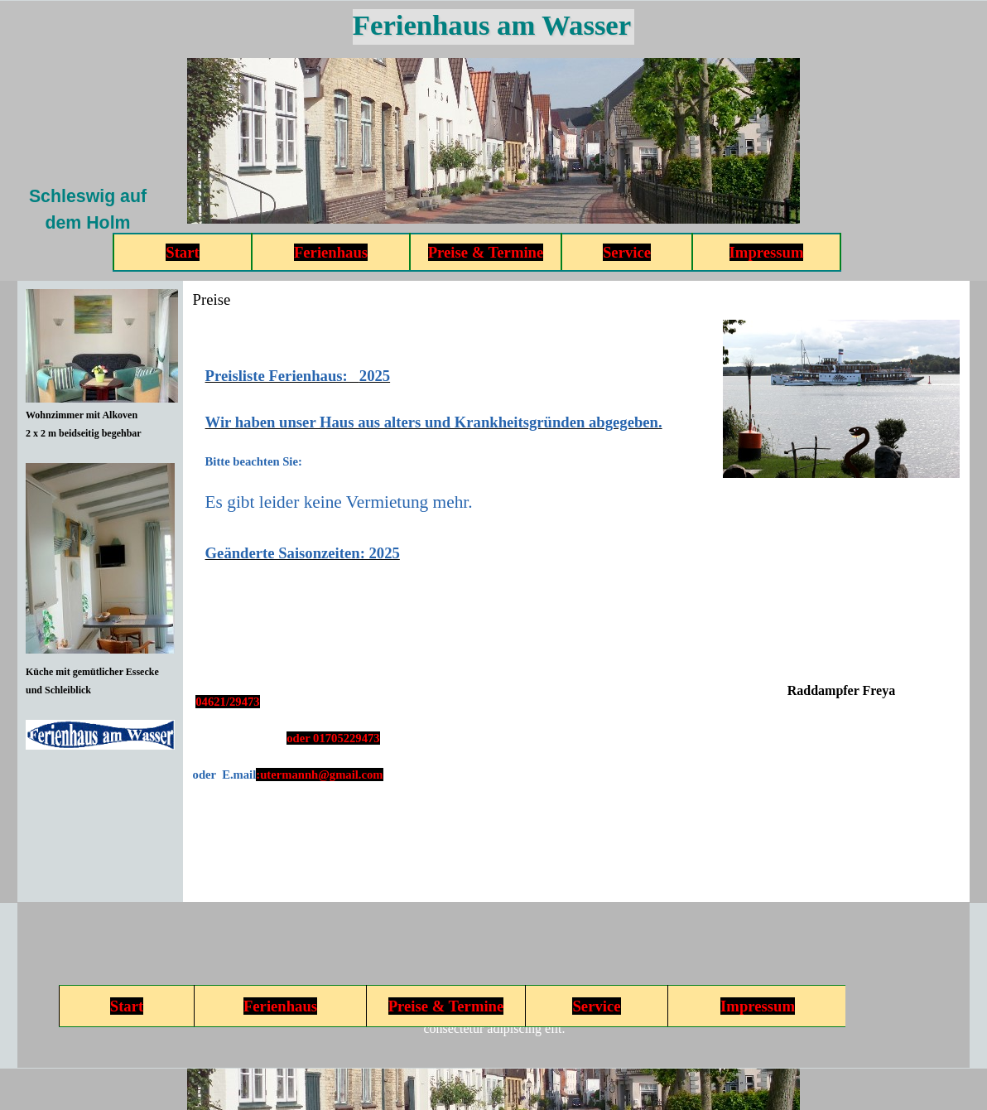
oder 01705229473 (333, 738)
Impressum (766, 252)
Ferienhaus (331, 252)
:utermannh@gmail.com (319, 774)
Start (182, 252)
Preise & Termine (486, 252)
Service (627, 252)
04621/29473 (227, 701)
